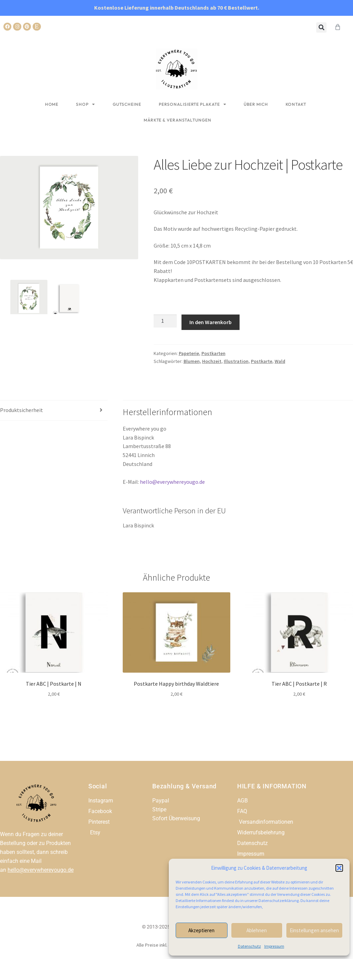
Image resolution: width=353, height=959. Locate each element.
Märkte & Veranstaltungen (177, 120)
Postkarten (213, 353)
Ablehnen (256, 930)
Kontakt (296, 104)
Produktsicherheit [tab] (21, 410)
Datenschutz (249, 946)
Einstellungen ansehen (314, 930)
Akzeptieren (201, 930)
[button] (339, 868)
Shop (85, 104)
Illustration (236, 361)
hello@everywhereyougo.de (172, 481)
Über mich (256, 104)
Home (52, 104)
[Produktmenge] (165, 321)
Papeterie (189, 353)
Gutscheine (127, 104)
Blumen (192, 361)
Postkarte (261, 361)
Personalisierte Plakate (193, 104)
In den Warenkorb (210, 322)
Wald (280, 361)
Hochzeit (211, 361)
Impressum (274, 946)
